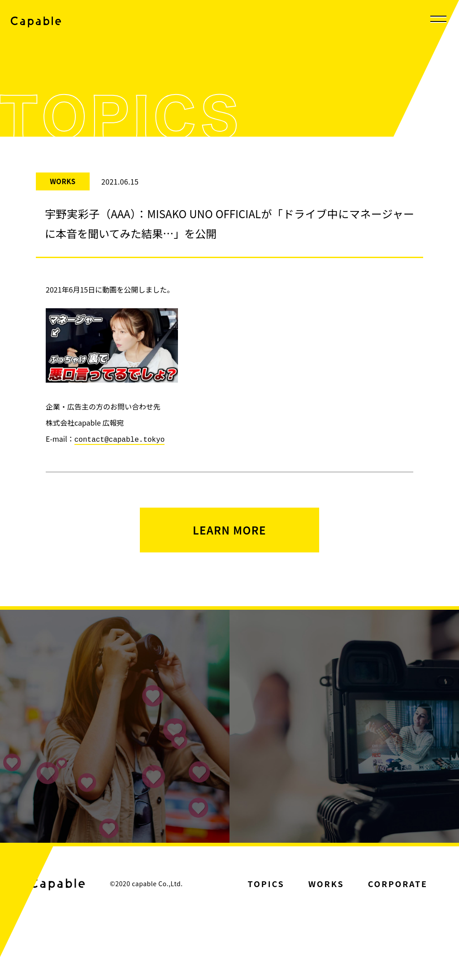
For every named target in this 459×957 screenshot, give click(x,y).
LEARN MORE (229, 529)
